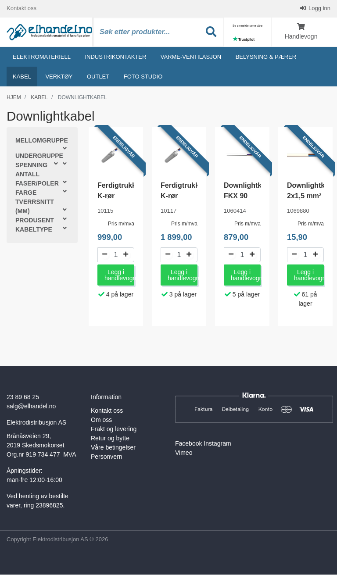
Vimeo (183, 453)
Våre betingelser (113, 448)
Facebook (188, 444)
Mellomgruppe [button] (41, 141)
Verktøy (58, 77)
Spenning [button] (31, 165)
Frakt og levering (113, 429)
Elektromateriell (42, 57)
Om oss (101, 420)
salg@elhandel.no (31, 407)
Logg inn (319, 8)
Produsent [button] (34, 221)
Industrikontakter (115, 57)
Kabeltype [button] (33, 230)
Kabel (22, 77)
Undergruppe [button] (39, 156)
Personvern (106, 457)
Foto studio (143, 77)
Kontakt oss (21, 8)
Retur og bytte (110, 439)
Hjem (14, 98)
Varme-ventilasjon (191, 57)
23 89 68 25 (23, 397)
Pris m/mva (121, 224)
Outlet (98, 77)
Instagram (217, 444)
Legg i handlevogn (119, 275)
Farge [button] (25, 193)
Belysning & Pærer (266, 57)
